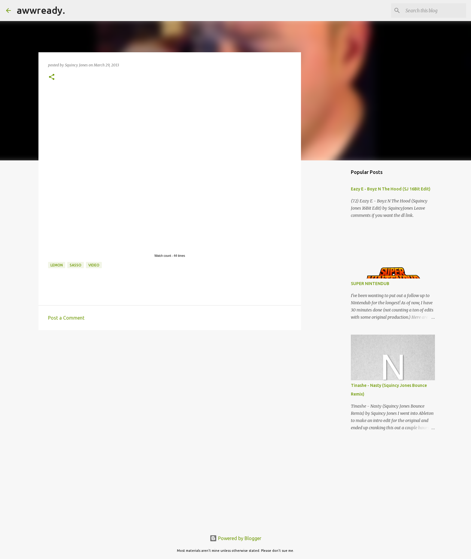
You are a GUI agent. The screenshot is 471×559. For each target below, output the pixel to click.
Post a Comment (66, 318)
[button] (51, 77)
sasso (75, 265)
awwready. (41, 10)
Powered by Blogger (235, 538)
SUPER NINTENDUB (370, 283)
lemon (56, 265)
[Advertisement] (169, 381)
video (93, 265)
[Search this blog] (434, 10)
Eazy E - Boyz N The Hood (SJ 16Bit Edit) (390, 189)
